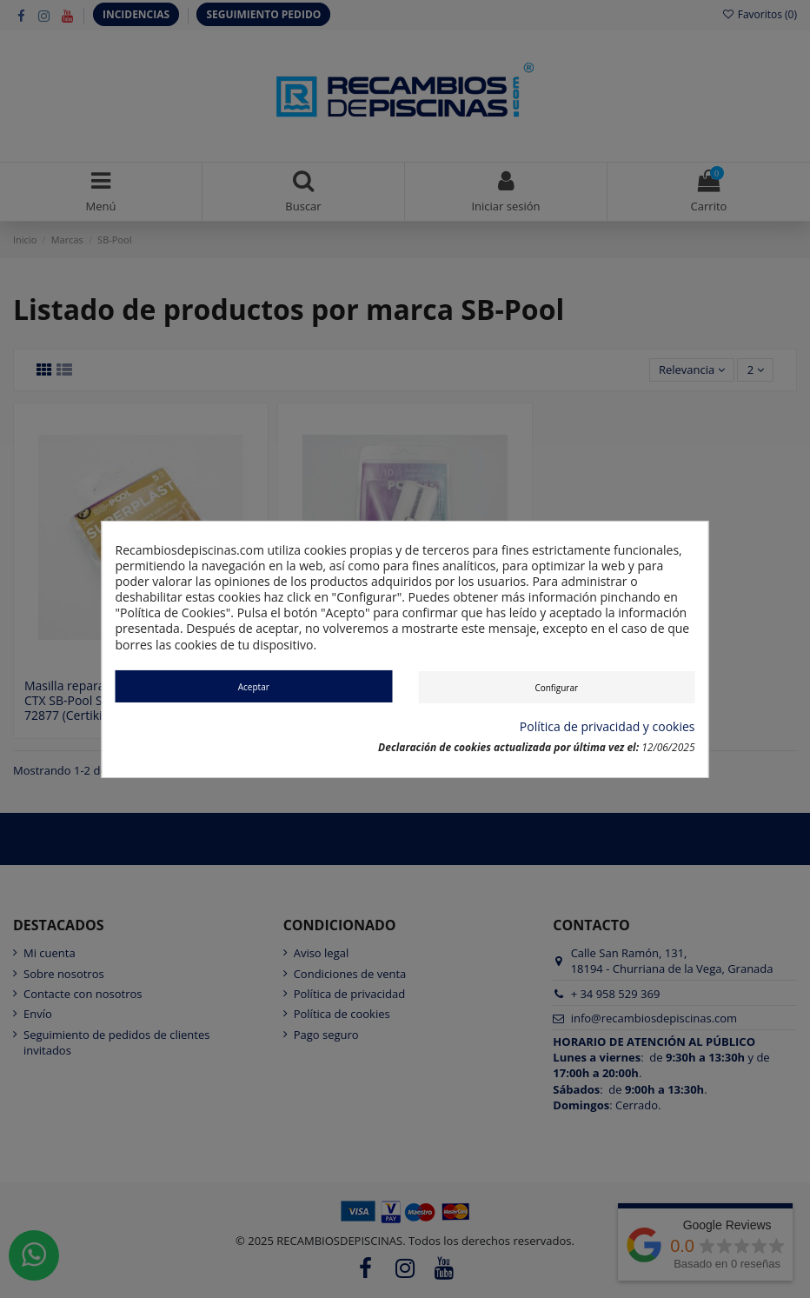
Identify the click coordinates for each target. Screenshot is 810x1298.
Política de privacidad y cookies (607, 727)
